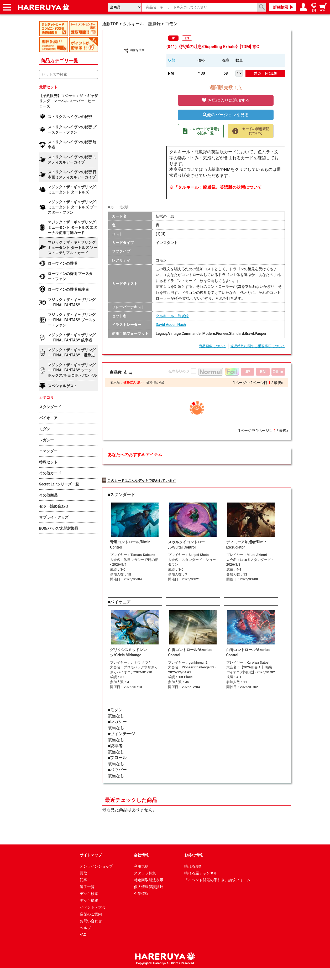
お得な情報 (193, 854)
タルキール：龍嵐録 (172, 316)
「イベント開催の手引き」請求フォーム (217, 879)
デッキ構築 (89, 900)
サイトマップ (91, 854)
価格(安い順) (132, 382)
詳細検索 (280, 7)
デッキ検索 (89, 893)
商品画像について (212, 346)
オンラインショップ (96, 865)
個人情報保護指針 (148, 886)
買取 (83, 872)
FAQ (83, 934)
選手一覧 (87, 886)
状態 (171, 60)
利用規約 (141, 865)
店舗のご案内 (91, 913)
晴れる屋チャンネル (200, 872)
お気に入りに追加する (226, 100)
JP (173, 38)
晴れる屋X (192, 865)
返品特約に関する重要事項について (258, 346)
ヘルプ (85, 927)
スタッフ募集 (145, 872)
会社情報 (141, 854)
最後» (278, 383)
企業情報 (141, 893)
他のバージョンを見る (226, 114)
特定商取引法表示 (148, 879)
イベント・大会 (93, 906)
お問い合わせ (91, 920)
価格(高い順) (155, 382)
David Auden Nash (171, 324)
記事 (83, 879)
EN (187, 38)
